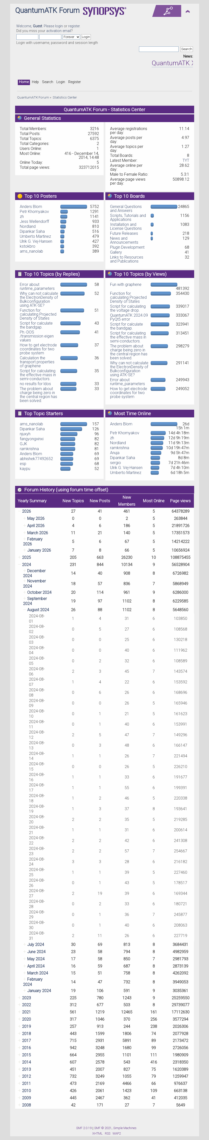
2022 (26, 1005)
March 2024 (37, 973)
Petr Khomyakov (34, 211)
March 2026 (37, 533)
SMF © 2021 (103, 1128)
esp (23, 463)
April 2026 (36, 525)
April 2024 (36, 966)
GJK (23, 443)
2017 (26, 1040)
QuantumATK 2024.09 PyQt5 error (129, 317)
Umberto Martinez (35, 236)
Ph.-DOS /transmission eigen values (37, 336)
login (59, 26)
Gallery (116, 252)
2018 (26, 1033)
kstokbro (27, 246)
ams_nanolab (31, 251)
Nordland (28, 226)
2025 (26, 557)
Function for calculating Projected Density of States (38, 314)
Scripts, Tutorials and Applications (128, 217)
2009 (26, 1098)
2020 (26, 1019)
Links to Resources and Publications (126, 259)
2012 (26, 1076)
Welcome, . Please (35, 26)
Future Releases (124, 233)
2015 (26, 1055)
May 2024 (36, 959)
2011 (26, 1083)
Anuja (114, 452)
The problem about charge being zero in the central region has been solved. (38, 394)
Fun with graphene (125, 284)
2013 (26, 1069)
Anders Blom (31, 206)
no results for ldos (35, 383)
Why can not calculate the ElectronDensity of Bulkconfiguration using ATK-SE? (39, 299)
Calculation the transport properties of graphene (37, 362)
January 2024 (39, 990)
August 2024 (38, 609)
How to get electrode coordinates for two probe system (38, 349)
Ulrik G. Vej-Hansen (36, 241)
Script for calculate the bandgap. (36, 325)
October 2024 (39, 592)
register (74, 26)
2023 (26, 998)
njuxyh (25, 434)
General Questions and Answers (126, 208)
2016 (26, 1047)
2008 (26, 1105)
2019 (26, 1026)
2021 (26, 1012)
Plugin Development (127, 247)
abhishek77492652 (36, 458)
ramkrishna (29, 448)
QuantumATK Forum (47, 10)
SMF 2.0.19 (84, 1128)
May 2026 (36, 518)
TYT (186, 160)
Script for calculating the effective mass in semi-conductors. (38, 375)
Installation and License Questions (126, 226)
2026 (26, 511)
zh (22, 216)
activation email (58, 31)
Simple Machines (125, 1128)
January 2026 (39, 550)
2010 (26, 1090)
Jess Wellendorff (34, 221)
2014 (26, 1062)
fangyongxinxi (32, 438)
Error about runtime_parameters (37, 286)
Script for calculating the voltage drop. (128, 308)
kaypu (25, 468)
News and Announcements (124, 240)
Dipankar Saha (32, 231)
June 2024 (36, 951)
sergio (115, 462)
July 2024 (35, 944)
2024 (26, 564)
